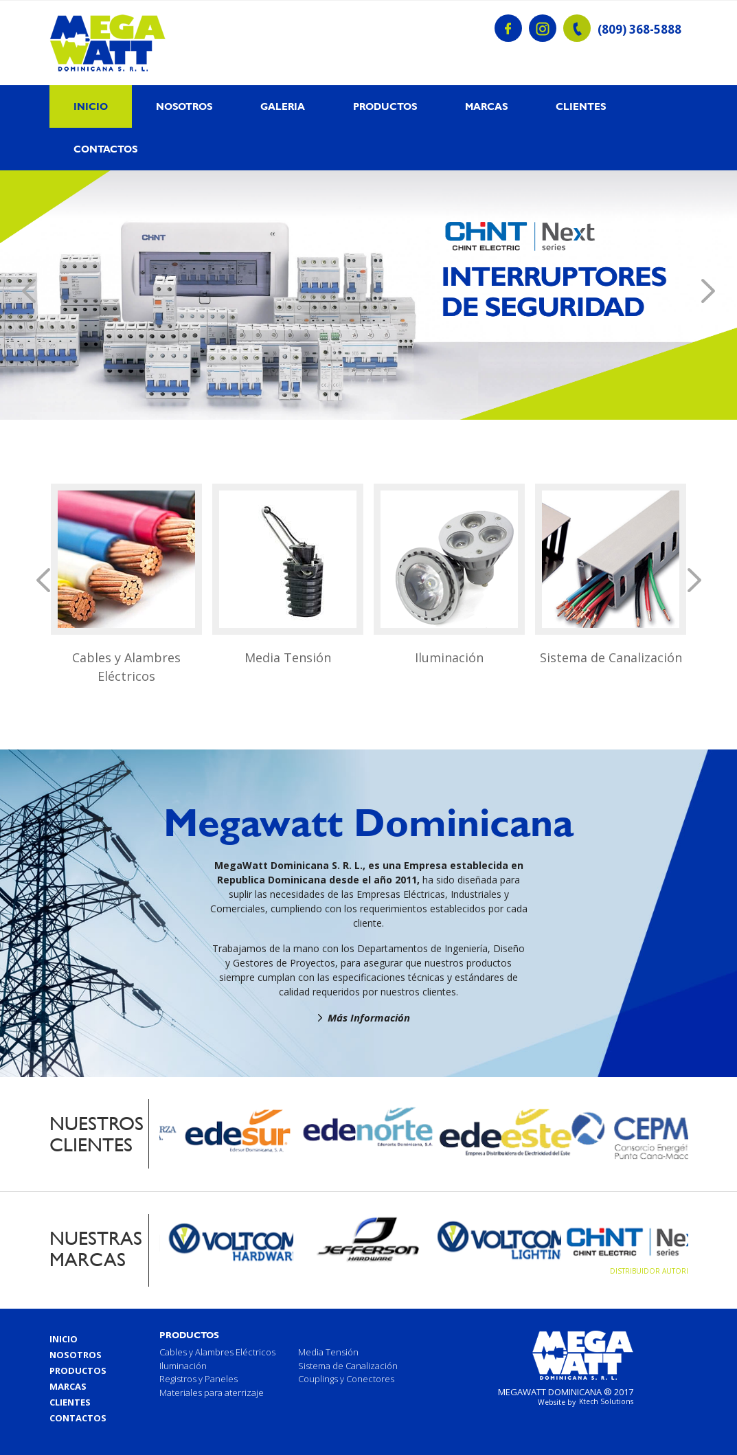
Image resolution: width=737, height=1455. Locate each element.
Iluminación (449, 657)
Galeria (282, 106)
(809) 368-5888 (639, 29)
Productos (385, 106)
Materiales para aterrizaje (211, 1392)
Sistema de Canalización (611, 657)
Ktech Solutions (606, 1401)
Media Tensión (288, 657)
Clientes (581, 106)
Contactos (105, 149)
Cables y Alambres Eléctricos (126, 666)
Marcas (486, 106)
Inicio (90, 106)
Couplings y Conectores (346, 1379)
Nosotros (184, 106)
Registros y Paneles (198, 1379)
